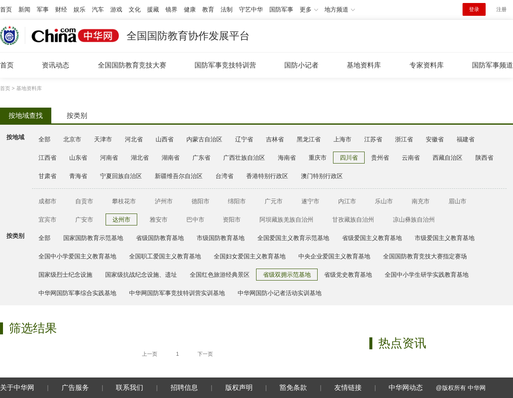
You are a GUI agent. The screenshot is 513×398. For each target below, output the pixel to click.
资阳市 (232, 219)
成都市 (47, 201)
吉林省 (275, 139)
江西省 (47, 157)
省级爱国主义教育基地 (372, 237)
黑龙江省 (309, 139)
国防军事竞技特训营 (225, 65)
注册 (501, 9)
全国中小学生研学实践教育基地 (427, 274)
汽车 (98, 9)
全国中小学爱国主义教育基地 (77, 256)
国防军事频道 (492, 65)
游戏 (116, 9)
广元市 (274, 201)
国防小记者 (301, 65)
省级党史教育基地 (348, 274)
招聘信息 (184, 387)
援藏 (153, 9)
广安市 (84, 219)
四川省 (349, 157)
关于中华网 (17, 387)
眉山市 (457, 201)
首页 (6, 9)
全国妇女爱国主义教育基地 (250, 256)
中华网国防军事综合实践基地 (77, 293)
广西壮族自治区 (244, 157)
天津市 (103, 139)
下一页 (205, 354)
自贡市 (84, 201)
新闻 (24, 9)
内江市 (347, 201)
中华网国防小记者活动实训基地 (279, 293)
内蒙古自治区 (204, 139)
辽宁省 (244, 139)
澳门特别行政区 (322, 176)
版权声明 (239, 387)
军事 (43, 9)
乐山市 (384, 201)
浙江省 (404, 139)
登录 (474, 9)
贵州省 (380, 157)
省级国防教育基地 (160, 237)
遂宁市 (310, 201)
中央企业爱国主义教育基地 (334, 256)
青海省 (78, 176)
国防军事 (281, 9)
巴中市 (195, 219)
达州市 (121, 219)
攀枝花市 (124, 201)
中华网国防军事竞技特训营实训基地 (177, 293)
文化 (135, 9)
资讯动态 (55, 65)
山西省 (165, 139)
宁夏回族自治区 (121, 176)
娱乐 (80, 9)
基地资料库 (364, 65)
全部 (44, 139)
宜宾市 (47, 219)
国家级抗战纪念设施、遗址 (141, 274)
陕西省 (484, 157)
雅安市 (159, 219)
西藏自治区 (448, 157)
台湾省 (224, 176)
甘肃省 (47, 176)
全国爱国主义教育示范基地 (293, 237)
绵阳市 (237, 201)
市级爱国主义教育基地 (445, 237)
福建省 (466, 139)
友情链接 (348, 387)
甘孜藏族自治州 (353, 219)
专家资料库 (427, 65)
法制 (227, 9)
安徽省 (435, 139)
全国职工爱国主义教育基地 (165, 256)
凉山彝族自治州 (414, 219)
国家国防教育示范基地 (93, 237)
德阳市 (200, 201)
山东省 (78, 157)
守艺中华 (251, 9)
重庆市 (318, 157)
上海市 (342, 139)
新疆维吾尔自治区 (179, 176)
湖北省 (140, 157)
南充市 (421, 201)
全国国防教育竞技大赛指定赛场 (425, 256)
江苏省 (373, 139)
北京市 (72, 139)
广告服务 (75, 387)
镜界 (171, 9)
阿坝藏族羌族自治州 (286, 219)
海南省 (287, 157)
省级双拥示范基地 (287, 274)
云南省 (411, 157)
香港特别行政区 (267, 176)
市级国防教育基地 (221, 237)
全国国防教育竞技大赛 (132, 65)
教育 (208, 9)
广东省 (201, 157)
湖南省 (171, 157)
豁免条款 (293, 387)
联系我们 (129, 387)
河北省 (134, 139)
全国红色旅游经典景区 (220, 274)
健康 (190, 9)
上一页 (149, 354)
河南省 (109, 157)
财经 (61, 9)
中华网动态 (406, 387)
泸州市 (164, 201)
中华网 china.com (75, 35)
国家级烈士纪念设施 (65, 274)
